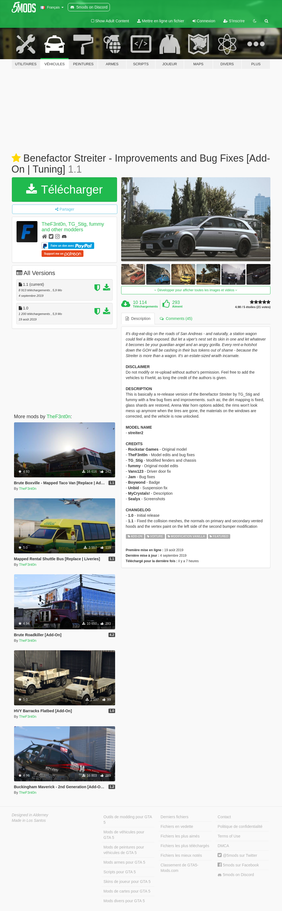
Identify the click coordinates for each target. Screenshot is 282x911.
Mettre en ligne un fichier (160, 21)
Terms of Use (229, 836)
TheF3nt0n (58, 416)
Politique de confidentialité (240, 826)
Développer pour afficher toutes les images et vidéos (195, 290)
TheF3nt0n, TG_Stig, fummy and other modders (73, 226)
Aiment (177, 306)
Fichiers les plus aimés (180, 836)
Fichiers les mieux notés (181, 855)
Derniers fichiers (174, 817)
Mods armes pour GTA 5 (124, 862)
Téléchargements (145, 306)
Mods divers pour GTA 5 (124, 901)
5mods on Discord (236, 874)
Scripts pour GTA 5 (120, 872)
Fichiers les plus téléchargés (185, 846)
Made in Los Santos (29, 820)
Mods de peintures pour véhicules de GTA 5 (124, 850)
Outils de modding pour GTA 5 (128, 820)
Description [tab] (138, 318)
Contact (224, 817)
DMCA (223, 846)
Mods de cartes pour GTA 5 (127, 891)
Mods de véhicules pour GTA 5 (124, 835)
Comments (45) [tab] (176, 318)
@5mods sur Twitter (237, 855)
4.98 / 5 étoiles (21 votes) (252, 307)
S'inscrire (234, 21)
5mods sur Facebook (238, 865)
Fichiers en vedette (177, 826)
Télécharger (64, 189)
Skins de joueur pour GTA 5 (127, 881)
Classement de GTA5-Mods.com (179, 868)
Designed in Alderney (30, 815)
